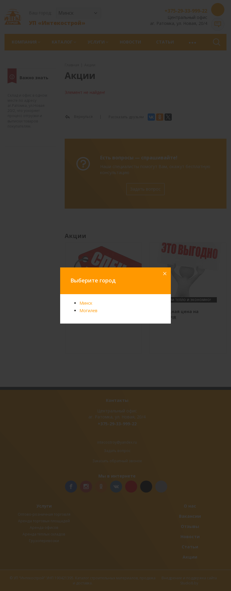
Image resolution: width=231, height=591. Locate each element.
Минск (85, 303)
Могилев (88, 310)
